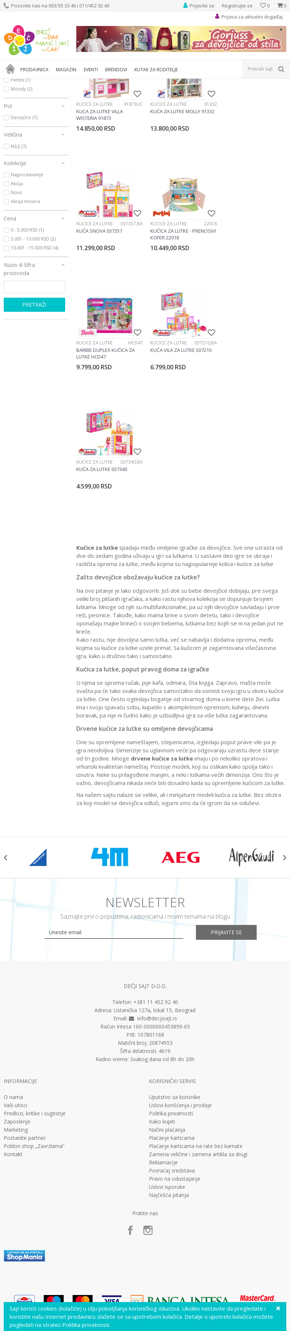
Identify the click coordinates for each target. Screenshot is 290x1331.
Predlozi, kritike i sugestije (35, 1068)
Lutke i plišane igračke (114, 83)
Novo (16, 271)
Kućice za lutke (27, 113)
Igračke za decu (69, 83)
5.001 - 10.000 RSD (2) (33, 317)
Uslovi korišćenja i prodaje (180, 1060)
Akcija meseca (25, 280)
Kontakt (13, 1109)
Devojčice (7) (24, 196)
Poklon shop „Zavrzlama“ (34, 1100)
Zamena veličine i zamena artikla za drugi (198, 1109)
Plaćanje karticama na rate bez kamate (196, 1100)
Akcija (17, 262)
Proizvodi (38, 83)
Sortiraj (244, 95)
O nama (13, 1051)
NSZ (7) (18, 225)
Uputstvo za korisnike (174, 1051)
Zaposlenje (17, 1076)
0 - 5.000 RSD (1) (27, 308)
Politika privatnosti (171, 1068)
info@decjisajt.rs (157, 972)
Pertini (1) (20, 159)
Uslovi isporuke (167, 1141)
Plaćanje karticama (171, 1092)
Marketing (16, 1084)
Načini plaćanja (167, 1084)
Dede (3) (20, 150)
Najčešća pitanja (169, 1149)
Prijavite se (226, 886)
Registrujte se (237, 5)
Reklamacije (163, 1117)
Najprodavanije (27, 253)
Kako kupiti (162, 1076)
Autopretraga (211, 95)
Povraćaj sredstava (172, 1125)
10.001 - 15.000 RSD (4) (34, 326)
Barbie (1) (21, 141)
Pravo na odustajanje (174, 1133)
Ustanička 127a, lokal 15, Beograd (155, 964)
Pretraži (34, 383)
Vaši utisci (15, 1060)
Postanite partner (25, 1092)
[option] (39, 811)
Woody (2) (21, 167)
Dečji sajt (13, 83)
